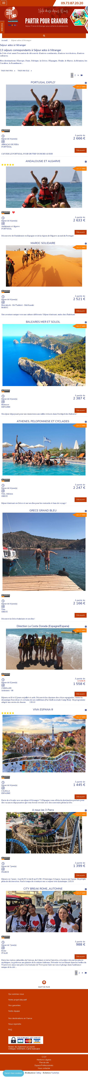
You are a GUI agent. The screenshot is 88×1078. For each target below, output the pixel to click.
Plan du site (44, 1062)
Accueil (4, 40)
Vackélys (55, 1073)
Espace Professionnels (44, 1065)
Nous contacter (44, 1068)
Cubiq (38, 1073)
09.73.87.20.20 (72, 3)
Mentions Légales (44, 1060)
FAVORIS (2, 27)
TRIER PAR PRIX (7, 71)
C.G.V (44, 1057)
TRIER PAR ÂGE (23, 71)
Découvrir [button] (80, 150)
